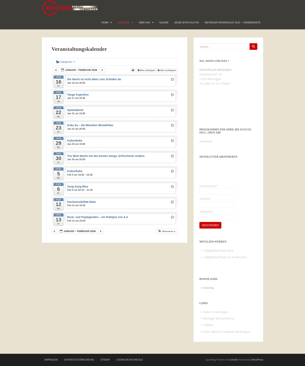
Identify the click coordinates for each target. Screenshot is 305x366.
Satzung (208, 287)
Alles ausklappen (167, 70)
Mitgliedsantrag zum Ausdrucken (226, 257)
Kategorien (65, 61)
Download (205, 141)
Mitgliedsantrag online (219, 250)
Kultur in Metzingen (215, 312)
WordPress (257, 359)
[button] (166, 231)
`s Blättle (207, 325)
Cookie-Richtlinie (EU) (129, 359)
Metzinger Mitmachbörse (218, 318)
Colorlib (233, 359)
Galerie (163, 22)
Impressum (51, 359)
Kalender (123, 22)
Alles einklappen (147, 70)
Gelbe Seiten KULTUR (186, 22)
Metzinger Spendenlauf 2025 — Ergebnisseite (232, 22)
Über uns (144, 22)
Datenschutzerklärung (79, 359)
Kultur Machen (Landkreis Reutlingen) (226, 331)
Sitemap (105, 359)
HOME (105, 22)
